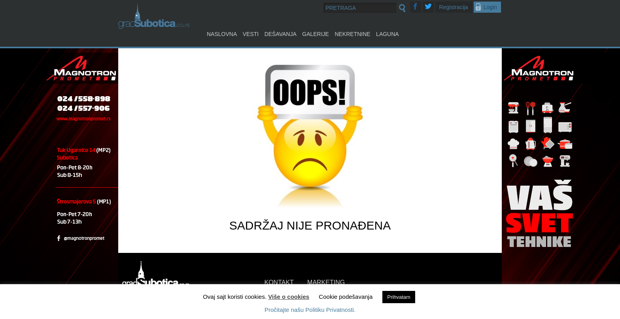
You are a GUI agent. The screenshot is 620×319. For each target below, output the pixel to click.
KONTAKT (279, 282)
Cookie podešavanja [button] (345, 296)
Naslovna (222, 34)
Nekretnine (352, 34)
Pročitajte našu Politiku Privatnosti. (310, 309)
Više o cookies (288, 296)
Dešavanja (281, 34)
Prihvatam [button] (398, 297)
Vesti (251, 34)
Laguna (387, 34)
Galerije (315, 34)
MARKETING (326, 282)
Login (490, 7)
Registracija (453, 7)
